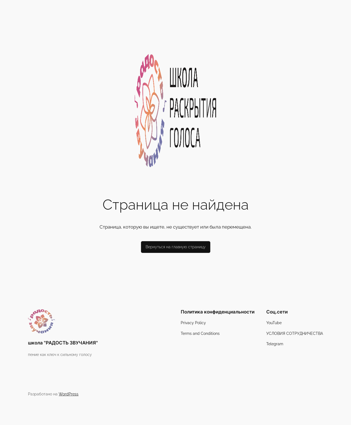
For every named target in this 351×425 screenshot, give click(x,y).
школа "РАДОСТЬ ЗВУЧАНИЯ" (63, 343)
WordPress (68, 394)
